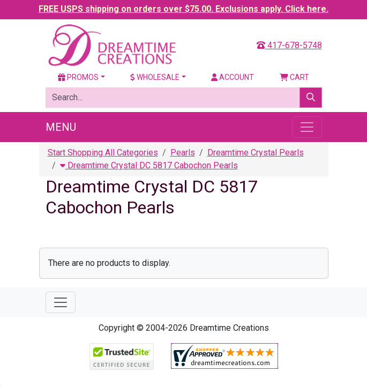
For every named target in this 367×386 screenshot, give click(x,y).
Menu (61, 127)
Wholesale (154, 77)
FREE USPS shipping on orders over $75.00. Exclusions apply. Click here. (183, 9)
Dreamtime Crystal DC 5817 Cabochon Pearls (149, 165)
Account (232, 77)
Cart (294, 77)
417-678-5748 (289, 45)
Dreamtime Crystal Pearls (255, 152)
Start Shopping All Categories (103, 152)
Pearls (182, 152)
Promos (78, 77)
